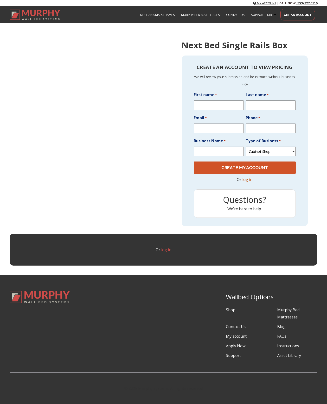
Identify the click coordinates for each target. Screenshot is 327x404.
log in (247, 179)
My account (236, 336)
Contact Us (235, 14)
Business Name (209, 141)
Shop (230, 309)
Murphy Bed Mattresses (200, 14)
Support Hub (264, 15)
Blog (281, 326)
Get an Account (298, 14)
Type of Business (263, 141)
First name (205, 95)
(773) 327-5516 (306, 3)
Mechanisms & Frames (157, 14)
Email (200, 118)
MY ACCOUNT (264, 3)
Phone (253, 118)
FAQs (281, 336)
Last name (257, 95)
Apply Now (235, 345)
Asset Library (289, 355)
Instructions (288, 345)
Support (233, 355)
